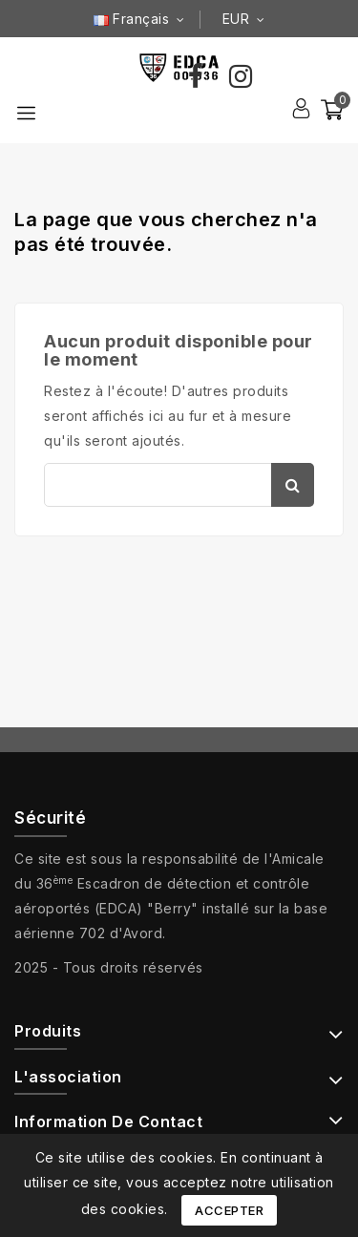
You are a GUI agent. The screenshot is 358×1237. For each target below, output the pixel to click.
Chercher (292, 485)
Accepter (229, 1210)
